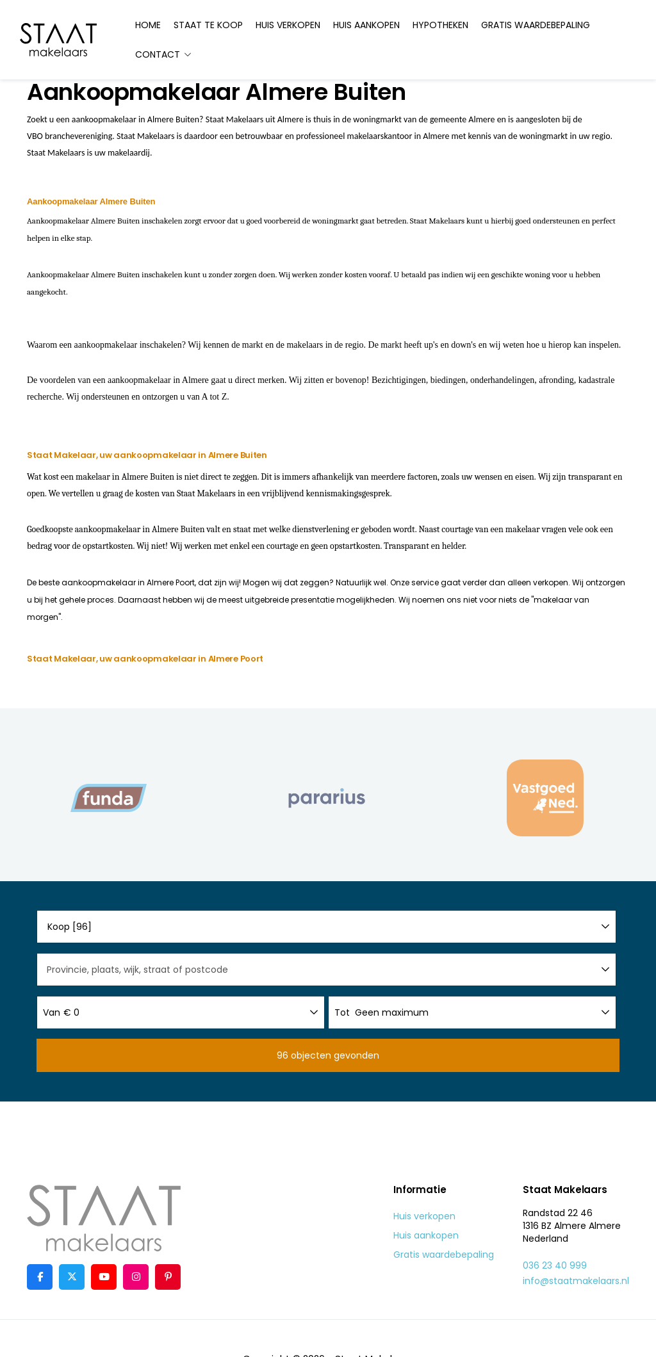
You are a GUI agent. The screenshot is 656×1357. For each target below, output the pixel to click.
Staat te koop (208, 25)
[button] (328, 1055)
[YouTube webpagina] (104, 1277)
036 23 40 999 (555, 1265)
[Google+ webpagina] (136, 1277)
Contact (163, 54)
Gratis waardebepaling (535, 25)
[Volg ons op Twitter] (72, 1277)
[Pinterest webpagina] (168, 1277)
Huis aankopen (366, 25)
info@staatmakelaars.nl (576, 1280)
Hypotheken (440, 25)
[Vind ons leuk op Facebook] (40, 1277)
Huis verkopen (288, 25)
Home (148, 25)
